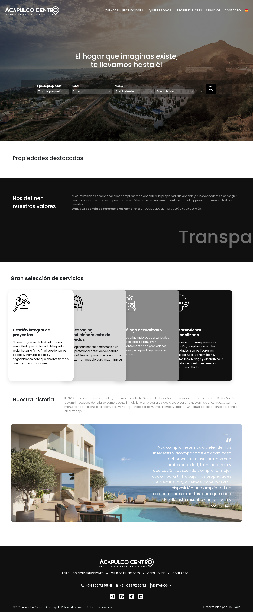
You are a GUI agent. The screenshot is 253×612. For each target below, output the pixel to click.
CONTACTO (233, 10)
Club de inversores (125, 573)
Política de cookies (72, 607)
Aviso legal (52, 607)
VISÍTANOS (161, 585)
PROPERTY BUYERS (189, 10)
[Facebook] (121, 596)
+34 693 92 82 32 (131, 585)
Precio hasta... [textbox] (166, 91)
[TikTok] (131, 596)
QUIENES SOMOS (160, 10)
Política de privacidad (100, 607)
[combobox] (53, 91)
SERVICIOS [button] (213, 10)
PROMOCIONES (132, 10)
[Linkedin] (140, 596)
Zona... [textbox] (77, 91)
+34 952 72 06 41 (96, 585)
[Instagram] (112, 596)
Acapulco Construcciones (82, 573)
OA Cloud (234, 607)
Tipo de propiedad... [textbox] (51, 91)
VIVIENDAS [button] (111, 10)
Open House (156, 573)
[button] (246, 10)
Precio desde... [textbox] (125, 91)
